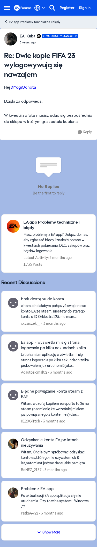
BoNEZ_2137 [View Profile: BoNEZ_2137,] (31, 469)
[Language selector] (39, 8)
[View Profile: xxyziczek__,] (13, 303)
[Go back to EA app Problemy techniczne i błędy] (57, 225)
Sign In (85, 7)
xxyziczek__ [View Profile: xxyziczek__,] (30, 323)
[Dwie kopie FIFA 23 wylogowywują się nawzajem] (49, 42)
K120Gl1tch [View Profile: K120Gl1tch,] (30, 421)
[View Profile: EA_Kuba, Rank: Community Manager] (10, 38)
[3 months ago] (53, 323)
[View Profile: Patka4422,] (13, 492)
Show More (48, 532)
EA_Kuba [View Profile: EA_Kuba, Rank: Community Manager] (27, 36)
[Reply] (85, 132)
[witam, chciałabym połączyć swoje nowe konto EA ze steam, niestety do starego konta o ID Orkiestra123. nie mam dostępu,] (55, 311)
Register (66, 7)
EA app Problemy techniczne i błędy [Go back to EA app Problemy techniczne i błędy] (32, 21)
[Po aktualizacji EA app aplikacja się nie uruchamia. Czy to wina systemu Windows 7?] (55, 501)
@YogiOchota (23, 87)
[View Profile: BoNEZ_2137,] (13, 444)
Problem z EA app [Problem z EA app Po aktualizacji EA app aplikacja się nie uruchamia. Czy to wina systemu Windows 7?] (37, 488)
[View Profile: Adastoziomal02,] (13, 346)
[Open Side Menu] (7, 8)
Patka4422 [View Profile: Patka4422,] (29, 513)
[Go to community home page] (23, 8)
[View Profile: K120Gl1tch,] (13, 395)
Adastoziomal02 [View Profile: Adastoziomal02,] (34, 372)
